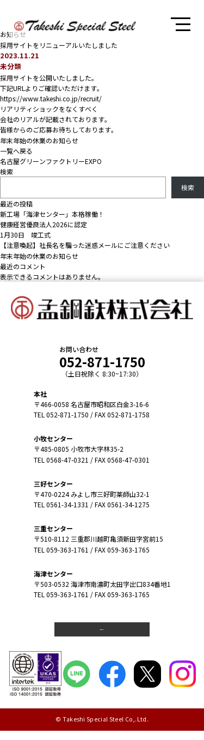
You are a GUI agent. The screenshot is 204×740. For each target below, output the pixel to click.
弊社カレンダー (102, 634)
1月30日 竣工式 (25, 234)
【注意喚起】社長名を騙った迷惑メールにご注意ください (85, 245)
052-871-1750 (102, 361)
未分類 (10, 66)
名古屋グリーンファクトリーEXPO (51, 161)
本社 (40, 393)
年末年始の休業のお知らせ (39, 140)
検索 (6, 171)
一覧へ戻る (16, 150)
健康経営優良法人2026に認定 (43, 224)
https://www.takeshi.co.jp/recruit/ (51, 98)
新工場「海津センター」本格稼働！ (52, 214)
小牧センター (53, 438)
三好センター (53, 483)
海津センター (53, 573)
